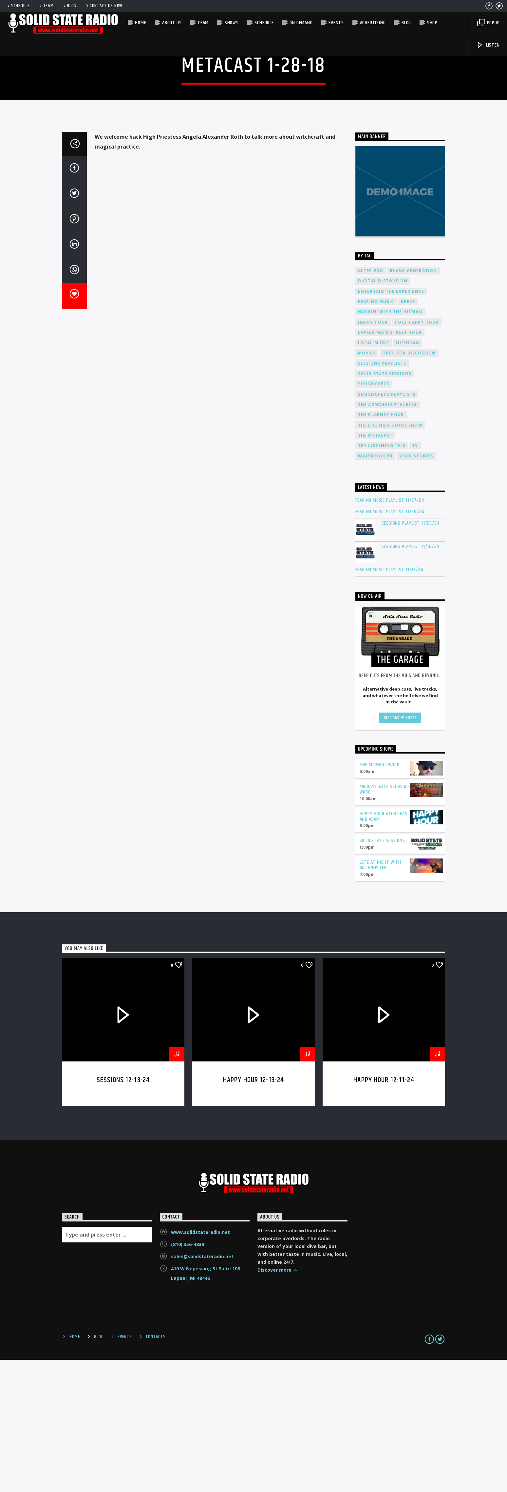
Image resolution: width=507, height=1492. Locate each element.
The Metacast (375, 568)
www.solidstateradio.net (200, 1364)
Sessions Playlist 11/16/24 (410, 679)
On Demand (301, 23)
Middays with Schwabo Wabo (384, 922)
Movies (367, 485)
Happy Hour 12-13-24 (253, 1212)
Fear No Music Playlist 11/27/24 (389, 633)
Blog (69, 6)
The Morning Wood (380, 897)
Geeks (408, 434)
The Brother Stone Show (390, 557)
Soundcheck (374, 516)
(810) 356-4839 (187, 1377)
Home (140, 23)
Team (46, 6)
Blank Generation (413, 403)
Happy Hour (373, 454)
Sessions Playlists (382, 495)
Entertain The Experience (391, 424)
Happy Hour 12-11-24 (383, 1212)
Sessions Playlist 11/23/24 (411, 656)
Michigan (408, 475)
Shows (232, 23)
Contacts (156, 1469)
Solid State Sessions (385, 506)
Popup (488, 23)
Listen (488, 45)
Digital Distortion (383, 413)
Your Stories (416, 588)
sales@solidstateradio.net (202, 1389)
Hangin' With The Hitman (390, 444)
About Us (171, 23)
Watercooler (375, 588)
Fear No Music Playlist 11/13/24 (389, 702)
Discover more (277, 1403)
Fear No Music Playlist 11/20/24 (389, 644)
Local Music (373, 475)
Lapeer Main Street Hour (390, 465)
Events (336, 23)
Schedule (18, 6)
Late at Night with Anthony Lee (380, 997)
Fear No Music (376, 434)
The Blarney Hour (381, 547)
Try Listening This (382, 578)
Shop (432, 23)
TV (415, 578)
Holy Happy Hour (417, 454)
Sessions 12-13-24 (123, 1212)
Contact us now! (104, 6)
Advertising (373, 23)
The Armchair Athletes (387, 537)
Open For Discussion (409, 485)
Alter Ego (371, 403)
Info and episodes (400, 850)
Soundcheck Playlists (387, 527)
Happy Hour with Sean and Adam (384, 949)
